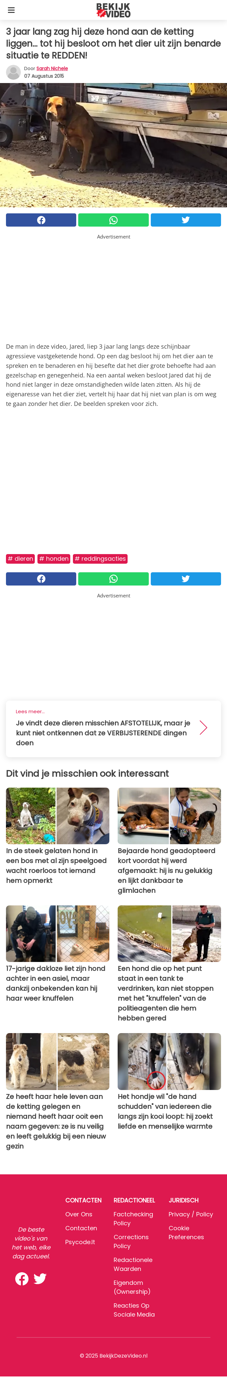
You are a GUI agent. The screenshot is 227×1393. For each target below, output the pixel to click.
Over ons (78, 1214)
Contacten (81, 1228)
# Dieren (20, 558)
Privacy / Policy (191, 1214)
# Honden (54, 558)
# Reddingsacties (100, 558)
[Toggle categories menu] (11, 10)
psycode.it (80, 1242)
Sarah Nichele (52, 68)
